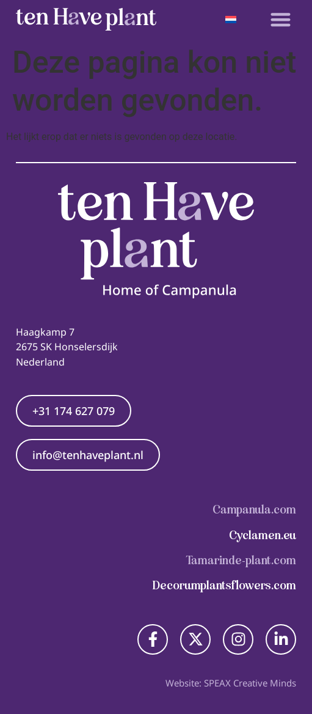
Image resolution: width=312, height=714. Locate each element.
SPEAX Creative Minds (250, 683)
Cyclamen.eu (262, 535)
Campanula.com (254, 509)
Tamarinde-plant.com (241, 560)
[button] (280, 19)
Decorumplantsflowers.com (224, 585)
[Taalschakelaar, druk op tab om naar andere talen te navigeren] (231, 19)
